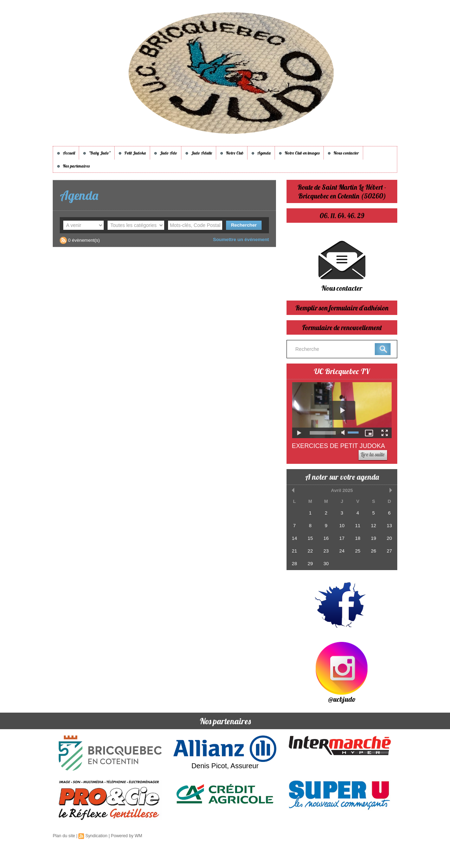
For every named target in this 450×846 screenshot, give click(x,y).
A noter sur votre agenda (342, 477)
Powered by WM (125, 835)
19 (373, 538)
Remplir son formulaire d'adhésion (342, 307)
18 (357, 538)
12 (373, 525)
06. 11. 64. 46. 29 (342, 215)
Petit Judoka (132, 153)
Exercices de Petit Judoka (339, 445)
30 (325, 563)
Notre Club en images (299, 153)
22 (310, 550)
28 (294, 563)
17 (341, 538)
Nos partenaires (73, 166)
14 (294, 538)
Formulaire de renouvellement (342, 327)
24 (341, 550)
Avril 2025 (342, 490)
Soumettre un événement (241, 239)
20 (389, 538)
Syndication (96, 835)
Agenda (261, 153)
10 (341, 525)
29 (310, 563)
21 (294, 550)
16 (325, 538)
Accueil (66, 153)
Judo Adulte (198, 153)
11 (357, 525)
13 (389, 525)
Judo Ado (165, 153)
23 (325, 550)
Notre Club (231, 153)
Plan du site (64, 835)
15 (310, 538)
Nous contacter (343, 153)
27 (389, 550)
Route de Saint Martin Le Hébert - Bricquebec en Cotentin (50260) (342, 191)
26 (373, 550)
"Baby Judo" (96, 153)
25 (357, 550)
